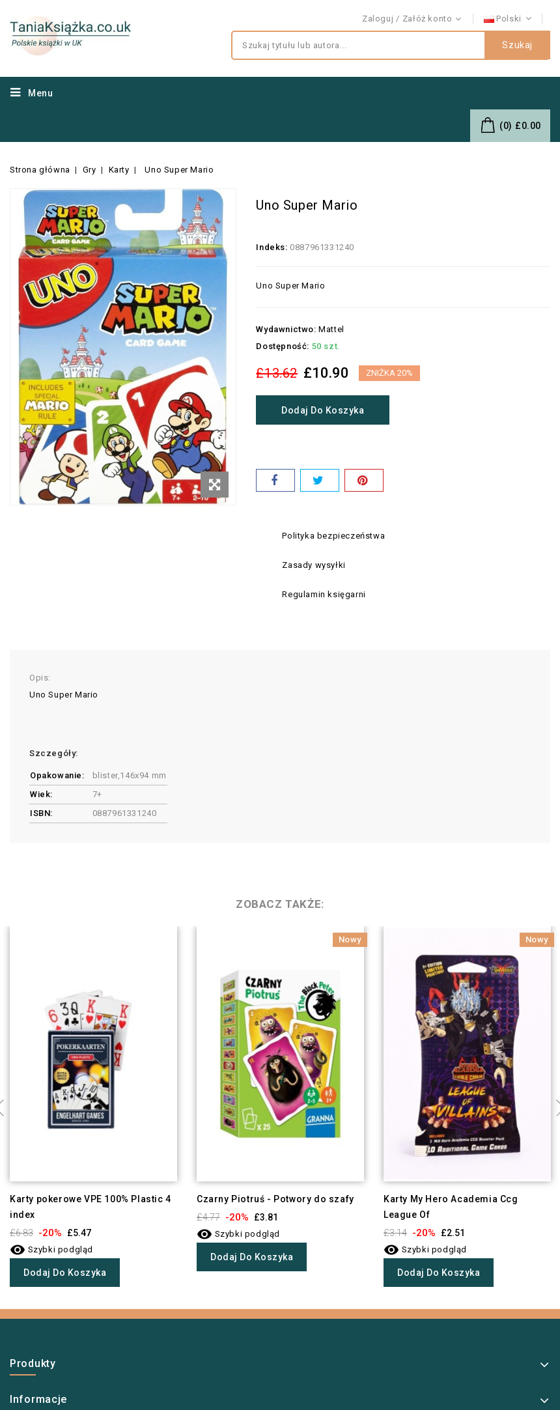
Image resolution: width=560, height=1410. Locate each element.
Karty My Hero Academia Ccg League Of (451, 1207)
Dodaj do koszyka (324, 410)
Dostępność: (282, 346)
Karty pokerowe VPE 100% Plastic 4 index (90, 1207)
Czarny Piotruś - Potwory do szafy (275, 1199)
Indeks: (271, 247)
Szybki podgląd (51, 1249)
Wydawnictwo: (286, 329)
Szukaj (517, 45)
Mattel (331, 329)
